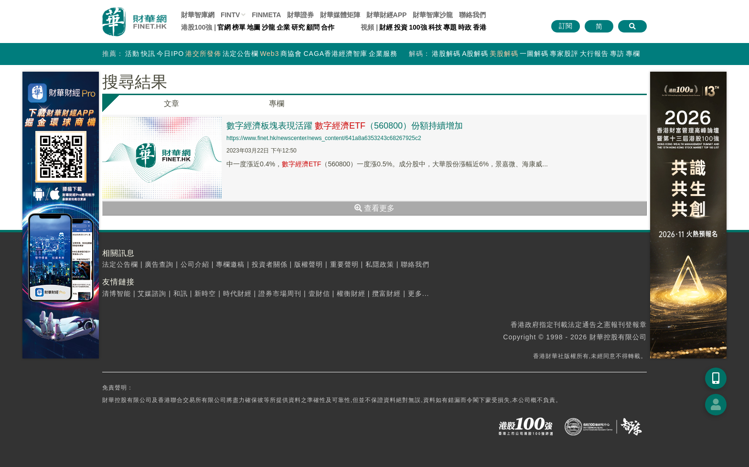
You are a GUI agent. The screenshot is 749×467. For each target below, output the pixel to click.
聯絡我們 (472, 15)
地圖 (253, 27)
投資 (400, 27)
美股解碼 (504, 53)
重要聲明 (344, 264)
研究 (298, 27)
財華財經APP (386, 15)
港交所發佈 (203, 53)
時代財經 (237, 293)
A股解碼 (475, 53)
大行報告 (594, 53)
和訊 (180, 293)
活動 (132, 53)
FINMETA (266, 15)
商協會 (291, 53)
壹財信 (319, 293)
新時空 (205, 293)
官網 (224, 27)
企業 (283, 27)
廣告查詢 (159, 264)
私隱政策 (379, 264)
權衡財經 (351, 293)
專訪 (617, 53)
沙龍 (268, 27)
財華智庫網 (197, 15)
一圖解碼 (534, 53)
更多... (418, 293)
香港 (479, 27)
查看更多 (374, 208)
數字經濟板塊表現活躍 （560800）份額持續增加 (344, 125)
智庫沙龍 (433, 15)
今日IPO (170, 53)
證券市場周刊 (279, 293)
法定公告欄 (240, 53)
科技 (435, 27)
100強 (418, 27)
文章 (171, 103)
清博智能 (116, 293)
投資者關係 (270, 264)
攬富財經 (386, 293)
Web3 (269, 53)
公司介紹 (195, 264)
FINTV (230, 15)
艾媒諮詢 (152, 293)
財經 (386, 27)
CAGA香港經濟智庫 (335, 53)
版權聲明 (308, 264)
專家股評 (564, 53)
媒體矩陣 (340, 15)
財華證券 (300, 15)
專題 (450, 27)
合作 (327, 27)
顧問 (313, 27)
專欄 (633, 53)
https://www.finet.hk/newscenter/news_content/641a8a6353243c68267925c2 (323, 138)
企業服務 (383, 53)
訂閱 (565, 26)
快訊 (148, 53)
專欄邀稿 (230, 264)
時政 (464, 27)
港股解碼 (446, 53)
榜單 (239, 27)
